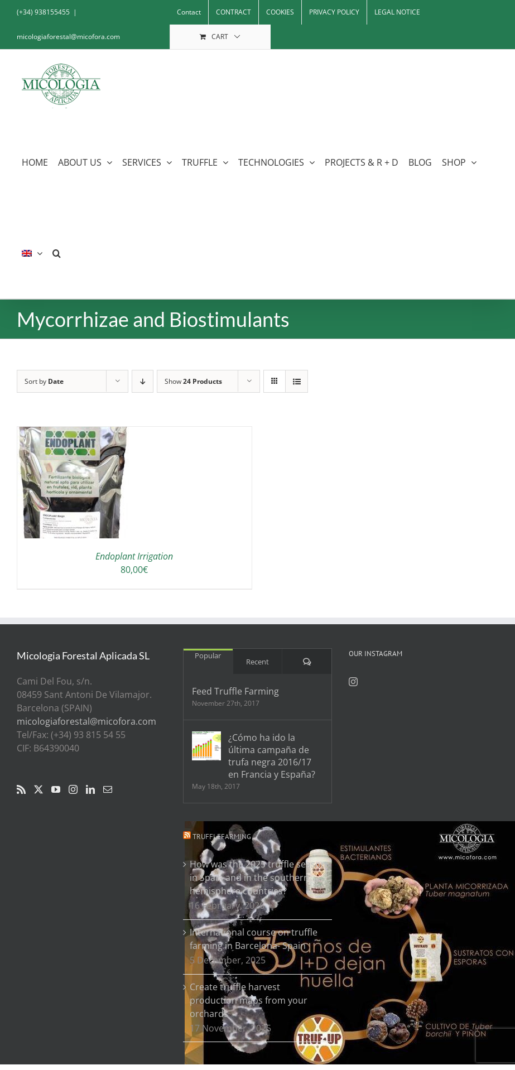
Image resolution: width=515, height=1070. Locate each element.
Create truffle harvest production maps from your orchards (248, 1000)
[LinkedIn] (90, 789)
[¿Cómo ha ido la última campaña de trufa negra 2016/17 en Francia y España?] (206, 745)
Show (193, 381)
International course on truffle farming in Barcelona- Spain (253, 939)
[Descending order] (142, 381)
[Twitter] (38, 789)
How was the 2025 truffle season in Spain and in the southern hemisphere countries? (258, 877)
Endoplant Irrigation (134, 556)
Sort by (44, 381)
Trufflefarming (221, 836)
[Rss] (21, 789)
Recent (257, 662)
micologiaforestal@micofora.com (68, 36)
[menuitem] (32, 253)
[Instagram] (73, 789)
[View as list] (296, 381)
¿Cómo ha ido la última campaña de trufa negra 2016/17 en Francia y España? (271, 755)
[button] (56, 253)
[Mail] (107, 789)
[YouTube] (55, 789)
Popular (208, 655)
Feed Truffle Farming (235, 691)
